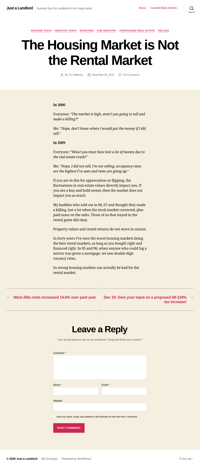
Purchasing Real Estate (137, 30)
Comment (59, 353)
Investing (87, 30)
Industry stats (66, 30)
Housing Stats (41, 30)
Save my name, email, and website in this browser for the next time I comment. (97, 416)
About (142, 8)
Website (57, 400)
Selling (163, 30)
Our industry (106, 30)
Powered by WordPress (76, 458)
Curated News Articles (163, 8)
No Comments (131, 74)
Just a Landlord (19, 8)
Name (57, 385)
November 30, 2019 (103, 74)
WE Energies (49, 458)
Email (106, 385)
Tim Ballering (75, 74)
